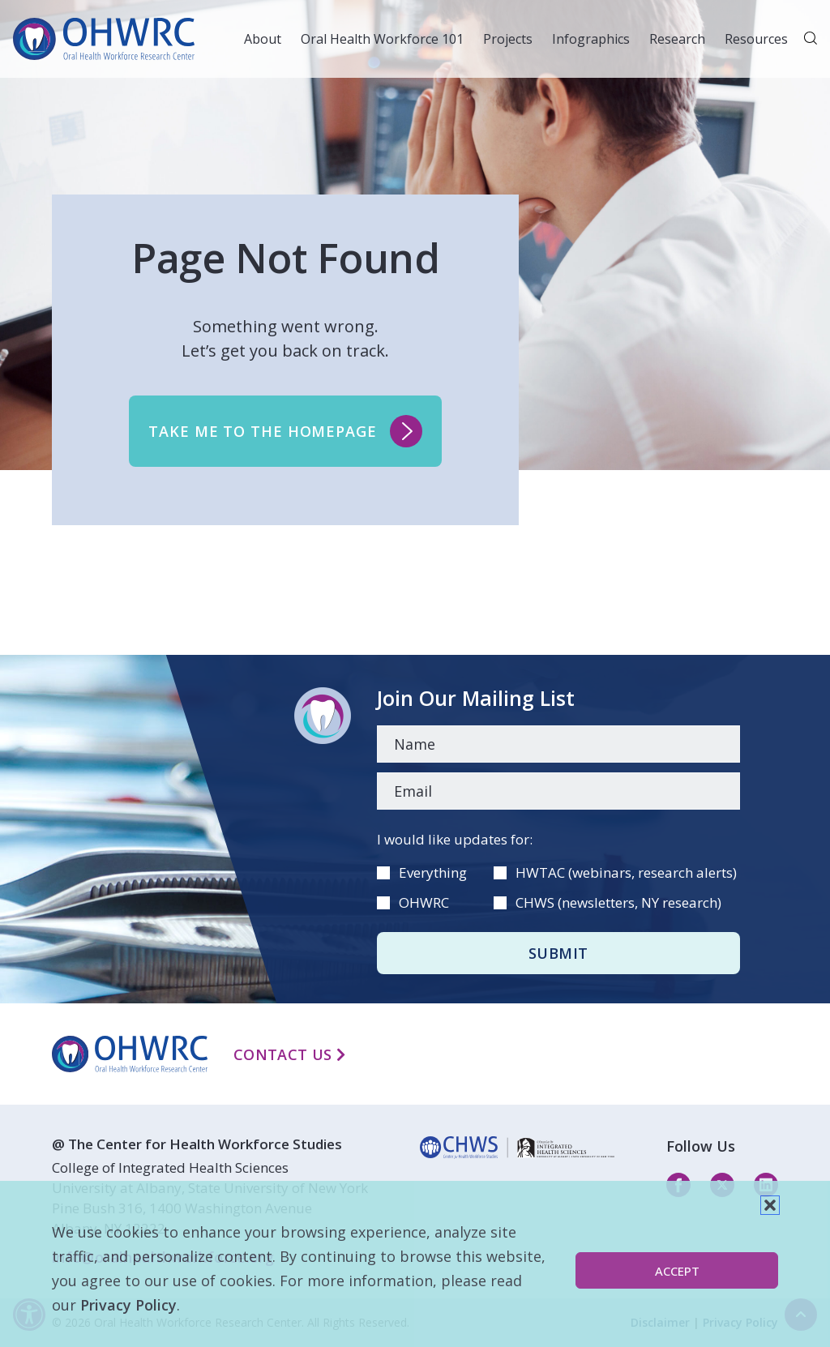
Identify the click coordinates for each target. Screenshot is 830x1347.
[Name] (558, 744)
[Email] (558, 791)
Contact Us (289, 1054)
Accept (677, 1271)
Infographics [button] (591, 39)
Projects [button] (508, 39)
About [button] (262, 39)
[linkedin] (517, 1146)
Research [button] (677, 39)
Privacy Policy (128, 1305)
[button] (770, 1205)
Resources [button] (756, 39)
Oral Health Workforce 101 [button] (382, 39)
